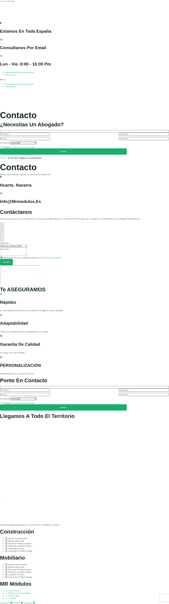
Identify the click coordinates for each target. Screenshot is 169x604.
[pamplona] (20, 275)
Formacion (10, 75)
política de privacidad (24, 147)
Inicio (2, 158)
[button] (84, 79)
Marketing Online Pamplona (19, 72)
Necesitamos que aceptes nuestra (32, 257)
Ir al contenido (7, 1)
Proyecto (4, 243)
